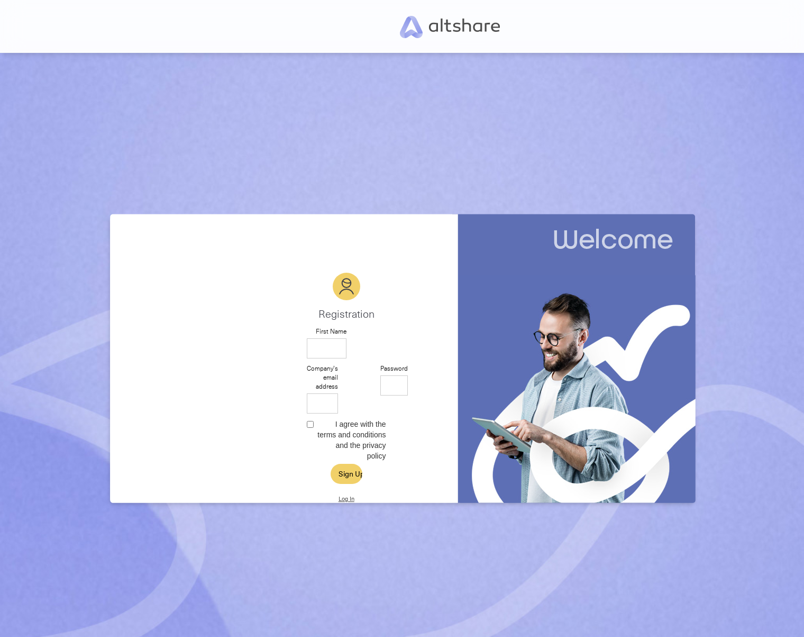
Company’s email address (322, 377)
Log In (346, 499)
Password (394, 368)
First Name (331, 331)
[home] (450, 26)
